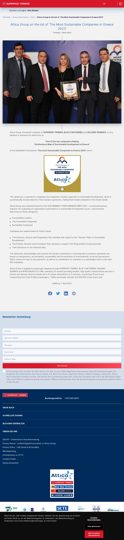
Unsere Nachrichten (20, 17)
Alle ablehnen (94, 528)
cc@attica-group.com (33, 379)
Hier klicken (33, 10)
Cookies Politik (9, 459)
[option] (11, 510)
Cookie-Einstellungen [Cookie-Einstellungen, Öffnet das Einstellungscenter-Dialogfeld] (94, 521)
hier (17, 382)
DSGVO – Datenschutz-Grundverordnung (21, 439)
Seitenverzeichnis (11, 463)
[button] (62, 331)
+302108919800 (71, 398)
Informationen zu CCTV (13, 455)
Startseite (6, 17)
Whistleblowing (9, 451)
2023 (33, 17)
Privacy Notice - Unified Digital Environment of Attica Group (29, 443)
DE (104, 4)
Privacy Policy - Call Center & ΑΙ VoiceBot (21, 447)
